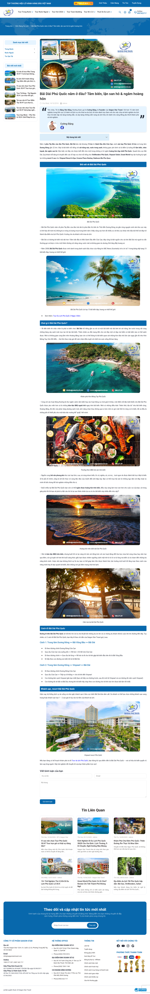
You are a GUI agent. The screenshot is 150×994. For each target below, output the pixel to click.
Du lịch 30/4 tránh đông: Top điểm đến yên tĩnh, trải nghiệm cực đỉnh (26, 80)
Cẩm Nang (115, 3)
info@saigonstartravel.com (13, 956)
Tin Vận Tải (9, 56)
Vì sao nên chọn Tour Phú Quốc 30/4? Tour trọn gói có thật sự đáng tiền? (56, 843)
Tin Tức (125, 3)
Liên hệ (86, 946)
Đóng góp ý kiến (89, 953)
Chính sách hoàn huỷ (91, 966)
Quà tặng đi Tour (89, 956)
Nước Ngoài (9, 53)
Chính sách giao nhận (91, 973)
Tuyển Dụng (136, 3)
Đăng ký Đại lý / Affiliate (92, 960)
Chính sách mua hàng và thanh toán (96, 970)
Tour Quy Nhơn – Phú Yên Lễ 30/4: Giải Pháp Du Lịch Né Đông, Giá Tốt (26, 116)
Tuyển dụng (88, 949)
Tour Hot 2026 (58, 12)
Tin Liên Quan (93, 810)
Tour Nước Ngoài (42, 12)
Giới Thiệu (103, 3)
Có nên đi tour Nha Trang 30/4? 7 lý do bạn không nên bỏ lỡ (26, 73)
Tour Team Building (74, 12)
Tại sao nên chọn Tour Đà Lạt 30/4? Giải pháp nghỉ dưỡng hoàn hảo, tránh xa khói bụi (26, 109)
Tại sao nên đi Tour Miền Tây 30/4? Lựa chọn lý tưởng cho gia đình (25, 101)
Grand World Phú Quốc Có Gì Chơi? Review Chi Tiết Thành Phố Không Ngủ (92, 883)
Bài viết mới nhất (14, 66)
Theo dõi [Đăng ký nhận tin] (92, 925)
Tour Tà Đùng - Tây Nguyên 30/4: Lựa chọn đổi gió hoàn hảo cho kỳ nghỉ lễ (26, 94)
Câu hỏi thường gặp (91, 980)
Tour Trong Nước (25, 12)
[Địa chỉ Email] (75, 925)
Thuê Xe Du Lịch (103, 12)
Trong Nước (9, 49)
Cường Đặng (66, 123)
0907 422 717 (18, 962)
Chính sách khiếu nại (91, 977)
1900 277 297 (8, 962)
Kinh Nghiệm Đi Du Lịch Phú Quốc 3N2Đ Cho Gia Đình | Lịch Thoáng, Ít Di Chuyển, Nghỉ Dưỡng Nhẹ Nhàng (92, 843)
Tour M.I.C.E (89, 12)
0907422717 (141, 13)
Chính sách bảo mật (91, 963)
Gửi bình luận (47, 802)
